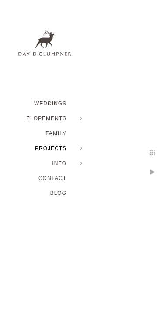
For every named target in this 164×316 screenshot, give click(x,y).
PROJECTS (50, 148)
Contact (52, 178)
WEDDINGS (50, 104)
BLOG (58, 193)
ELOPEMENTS (46, 118)
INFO (59, 163)
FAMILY (55, 133)
